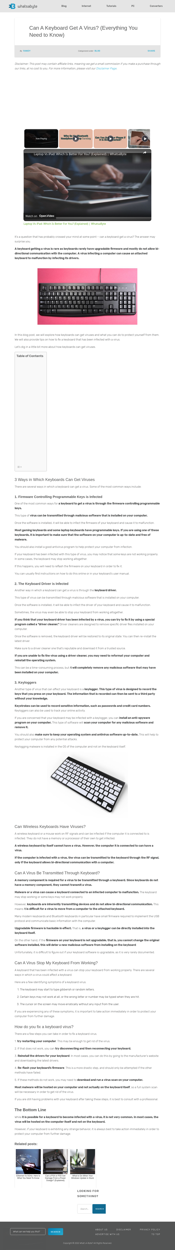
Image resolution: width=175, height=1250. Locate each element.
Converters (156, 6)
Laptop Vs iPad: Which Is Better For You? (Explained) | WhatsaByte (80, 154)
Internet (86, 6)
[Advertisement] (88, 99)
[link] (28, 154)
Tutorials (111, 6)
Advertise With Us (107, 1234)
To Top (156, 1234)
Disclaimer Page (106, 68)
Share (151, 51)
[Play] (109, 138)
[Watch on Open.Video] (39, 216)
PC (133, 6)
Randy (27, 51)
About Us (101, 1229)
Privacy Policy (150, 1229)
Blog (64, 6)
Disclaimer (123, 1229)
